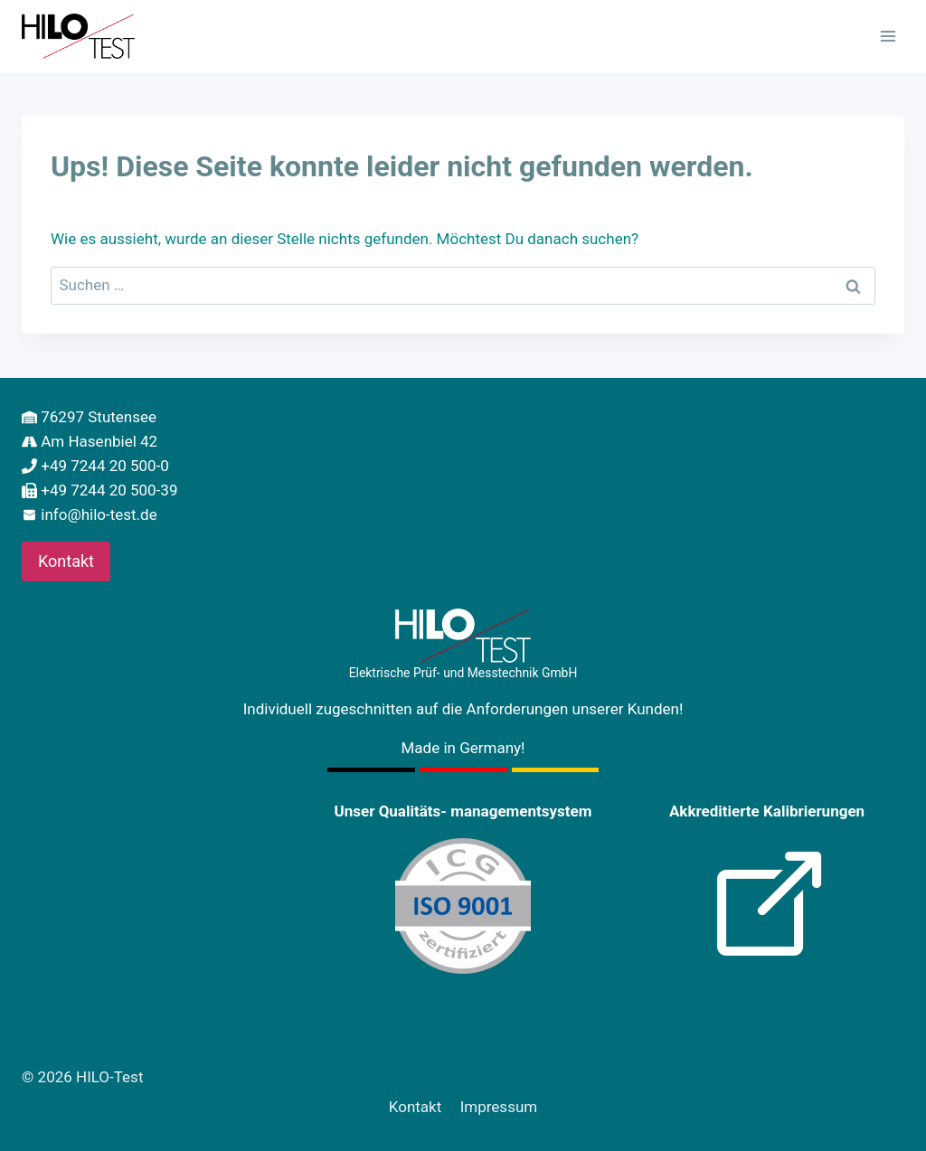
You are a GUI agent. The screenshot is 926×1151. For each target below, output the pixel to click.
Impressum (499, 1107)
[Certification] (463, 906)
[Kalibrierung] (767, 906)
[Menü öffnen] (887, 36)
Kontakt (415, 1107)
